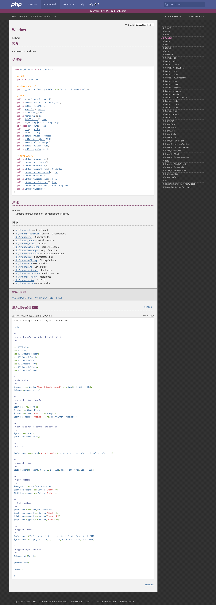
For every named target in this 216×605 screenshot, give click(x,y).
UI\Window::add (23, 230)
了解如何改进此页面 (22, 298)
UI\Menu (166, 45)
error (27, 103)
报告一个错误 (55, 298)
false (85, 89)
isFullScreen (31, 119)
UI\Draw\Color (169, 131)
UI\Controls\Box (170, 117)
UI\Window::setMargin (26, 276)
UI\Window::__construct (27, 233)
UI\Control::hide (33, 175)
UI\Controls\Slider (171, 84)
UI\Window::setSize (24, 280)
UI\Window (167, 38)
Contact (90, 601)
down (18, 316)
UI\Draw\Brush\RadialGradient (176, 147)
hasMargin (30, 116)
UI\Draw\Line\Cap (170, 174)
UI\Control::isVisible (36, 182)
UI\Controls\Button (171, 64)
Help (82, 4)
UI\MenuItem (168, 48)
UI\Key (165, 180)
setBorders (30, 136)
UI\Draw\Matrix (169, 127)
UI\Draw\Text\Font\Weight (174, 164)
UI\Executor (168, 54)
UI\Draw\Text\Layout (172, 151)
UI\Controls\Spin (170, 81)
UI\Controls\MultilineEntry (174, 78)
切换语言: (130, 24)
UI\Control (45, 69)
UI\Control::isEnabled (36, 179)
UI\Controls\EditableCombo (175, 98)
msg (26, 122)
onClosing (33, 126)
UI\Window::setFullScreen (28, 273)
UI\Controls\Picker (171, 104)
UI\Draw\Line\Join (171, 177)
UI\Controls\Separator (172, 91)
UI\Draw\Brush (169, 137)
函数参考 (23, 16)
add (26, 99)
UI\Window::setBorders (26, 270)
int (44, 126)
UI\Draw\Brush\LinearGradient (176, 144)
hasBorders (30, 112)
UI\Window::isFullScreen (27, 253)
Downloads (33, 4)
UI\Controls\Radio (170, 101)
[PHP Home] (16, 4)
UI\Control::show (33, 189)
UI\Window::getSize (25, 240)
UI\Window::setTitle (25, 283)
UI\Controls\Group (171, 114)
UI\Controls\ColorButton (173, 68)
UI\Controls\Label (170, 71)
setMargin (30, 142)
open (27, 129)
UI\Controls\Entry (170, 74)
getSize (29, 106)
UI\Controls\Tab (169, 58)
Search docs (173, 4)
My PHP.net (76, 601)
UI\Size (41, 106)
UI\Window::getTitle (25, 243)
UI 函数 (166, 161)
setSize (29, 146)
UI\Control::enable (35, 166)
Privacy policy (127, 601)
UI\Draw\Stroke (169, 134)
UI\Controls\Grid (170, 111)
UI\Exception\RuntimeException (177, 187)
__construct (31, 89)
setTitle (29, 149)
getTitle (29, 109)
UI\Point (166, 31)
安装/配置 (167, 28)
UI (55, 16)
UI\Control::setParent (36, 185)
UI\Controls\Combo (171, 94)
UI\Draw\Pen (168, 121)
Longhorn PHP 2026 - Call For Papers (108, 11)
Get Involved (69, 4)
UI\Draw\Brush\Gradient (173, 141)
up (13, 316)
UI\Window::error (23, 237)
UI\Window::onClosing (26, 260)
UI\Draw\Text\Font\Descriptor (176, 157)
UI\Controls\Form (170, 108)
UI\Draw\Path (169, 124)
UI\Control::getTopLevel (37, 172)
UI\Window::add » (196, 16)
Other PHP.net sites (106, 601)
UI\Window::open (23, 263)
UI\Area (166, 51)
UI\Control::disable (35, 162)
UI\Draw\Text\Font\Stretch (174, 171)
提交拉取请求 (40, 298)
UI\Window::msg (23, 257)
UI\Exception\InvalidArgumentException (180, 184)
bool (70, 89)
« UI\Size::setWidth (173, 16)
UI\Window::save (23, 267)
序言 (14, 16)
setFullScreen (32, 139)
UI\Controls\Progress (172, 88)
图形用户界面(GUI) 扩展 (41, 16)
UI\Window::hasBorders (27, 247)
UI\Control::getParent (36, 169)
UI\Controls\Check (171, 61)
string (41, 89)
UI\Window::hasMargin (26, 250)
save (27, 132)
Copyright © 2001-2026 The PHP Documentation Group (40, 601)
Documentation (50, 4)
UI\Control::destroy (35, 159)
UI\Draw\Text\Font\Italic (173, 167)
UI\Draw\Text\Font (171, 154)
